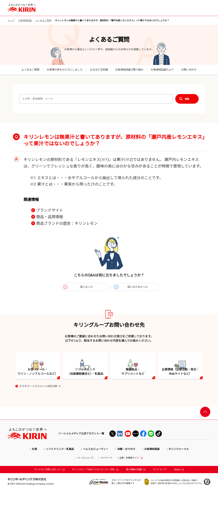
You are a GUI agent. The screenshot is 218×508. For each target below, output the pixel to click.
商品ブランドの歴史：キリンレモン (67, 223)
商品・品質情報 (49, 217)
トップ (11, 20)
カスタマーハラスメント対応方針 (40, 404)
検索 (187, 98)
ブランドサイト (49, 210)
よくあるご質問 (43, 20)
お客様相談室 (25, 20)
